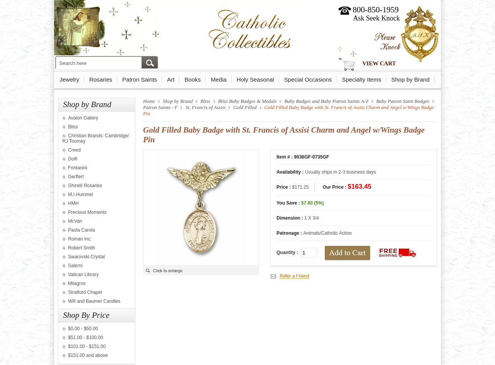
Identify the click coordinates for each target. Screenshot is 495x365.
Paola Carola (81, 230)
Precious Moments (87, 212)
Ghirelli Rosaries (85, 185)
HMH (73, 203)
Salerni (75, 265)
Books (192, 79)
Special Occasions (308, 79)
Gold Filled (244, 107)
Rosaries (100, 79)
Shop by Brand (410, 79)
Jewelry (69, 79)
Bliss (73, 127)
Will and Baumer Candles (94, 301)
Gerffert (76, 176)
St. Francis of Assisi (205, 107)
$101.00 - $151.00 (87, 346)
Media (219, 79)
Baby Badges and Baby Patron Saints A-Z (326, 101)
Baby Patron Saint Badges (402, 101)
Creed (74, 150)
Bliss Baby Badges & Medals (247, 101)
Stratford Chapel (85, 292)
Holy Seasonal (255, 79)
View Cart (379, 63)
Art (170, 79)
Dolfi (72, 159)
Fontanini (77, 168)
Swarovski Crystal (86, 256)
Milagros (76, 283)
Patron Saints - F (160, 107)
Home (149, 101)
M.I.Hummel (80, 194)
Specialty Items (361, 79)
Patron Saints (139, 79)
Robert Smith (81, 248)
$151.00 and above (88, 355)
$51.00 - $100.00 (85, 337)
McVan (75, 221)
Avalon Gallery (83, 118)
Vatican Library (83, 274)
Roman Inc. (80, 239)
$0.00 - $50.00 (83, 328)
